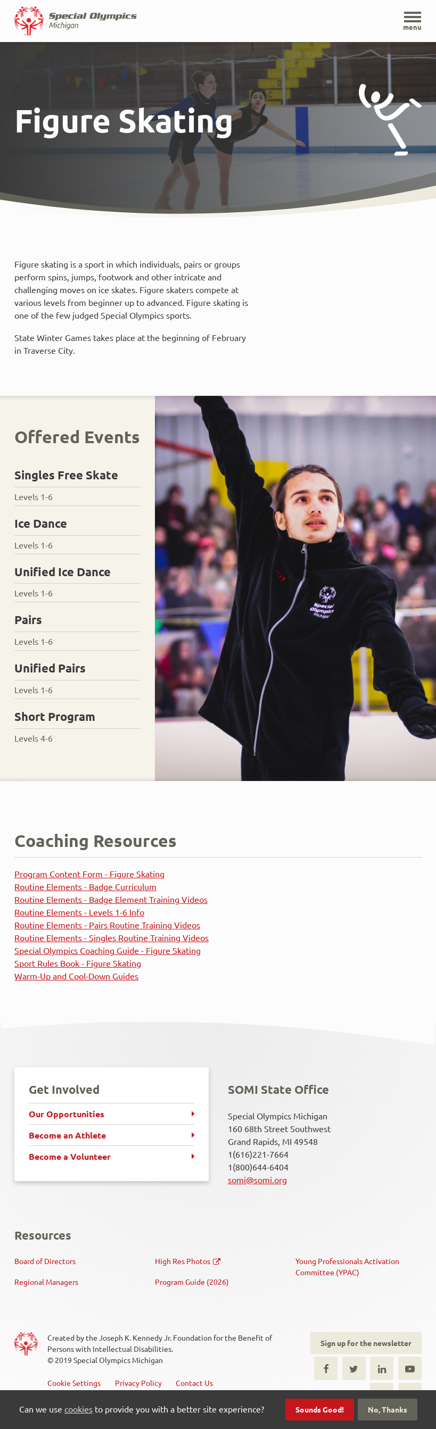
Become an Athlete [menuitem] (67, 1135)
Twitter (354, 1368)
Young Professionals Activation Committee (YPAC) (347, 1266)
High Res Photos (182, 1261)
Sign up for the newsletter (366, 1343)
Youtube (410, 1368)
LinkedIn (381, 1368)
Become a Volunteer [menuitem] (70, 1156)
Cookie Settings (74, 1383)
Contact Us (194, 1383)
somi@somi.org (257, 1179)
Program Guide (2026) (192, 1281)
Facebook (326, 1368)
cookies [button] (78, 1408)
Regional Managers (46, 1281)
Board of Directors (45, 1261)
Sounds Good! (319, 1409)
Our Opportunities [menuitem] (66, 1113)
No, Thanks (387, 1409)
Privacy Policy (138, 1383)
